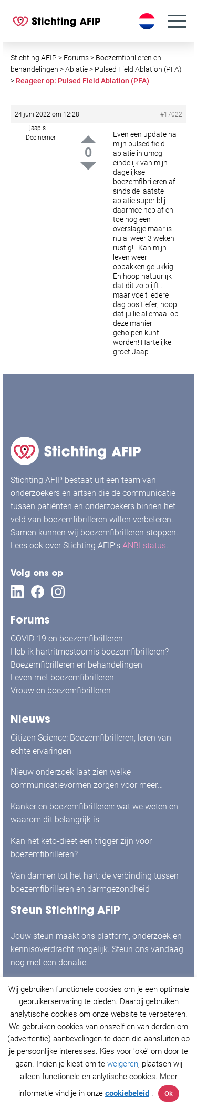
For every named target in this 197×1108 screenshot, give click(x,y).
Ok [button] (168, 1094)
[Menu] (177, 21)
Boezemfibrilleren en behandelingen (76, 665)
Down (88, 166)
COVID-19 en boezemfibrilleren (67, 638)
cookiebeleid (127, 1093)
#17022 (171, 114)
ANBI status (144, 546)
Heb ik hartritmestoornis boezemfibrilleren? (90, 652)
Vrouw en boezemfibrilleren (61, 690)
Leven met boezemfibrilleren (62, 677)
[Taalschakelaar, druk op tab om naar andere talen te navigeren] (148, 21)
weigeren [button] (122, 1064)
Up (88, 139)
